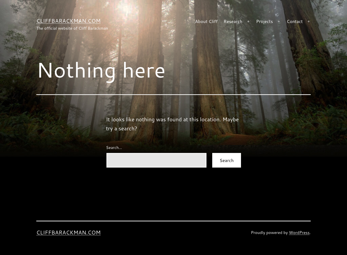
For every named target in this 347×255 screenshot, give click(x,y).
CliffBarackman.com (68, 21)
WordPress (299, 232)
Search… (114, 147)
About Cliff (206, 21)
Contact (295, 21)
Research (233, 21)
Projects (264, 21)
